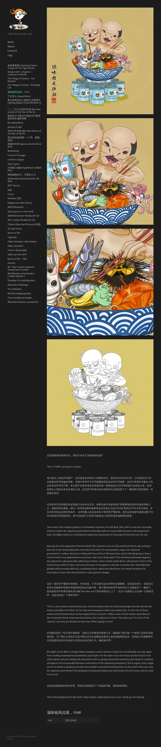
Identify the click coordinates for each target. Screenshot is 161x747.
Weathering (13, 150)
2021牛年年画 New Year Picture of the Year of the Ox (24, 132)
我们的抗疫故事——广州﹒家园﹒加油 (25, 138)
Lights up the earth (17, 254)
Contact (12, 50)
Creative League (16, 159)
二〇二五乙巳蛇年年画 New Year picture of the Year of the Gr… (24, 110)
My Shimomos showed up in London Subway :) (21, 274)
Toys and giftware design (20, 297)
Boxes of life (14, 232)
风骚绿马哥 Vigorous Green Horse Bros (24, 145)
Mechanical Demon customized (23, 302)
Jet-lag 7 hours (15, 228)
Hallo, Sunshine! (15, 246)
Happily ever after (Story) (20, 202)
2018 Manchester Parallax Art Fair (23, 215)
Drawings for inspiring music (21, 280)
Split (10, 190)
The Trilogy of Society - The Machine (21, 79)
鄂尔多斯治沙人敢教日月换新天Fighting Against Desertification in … (24, 103)
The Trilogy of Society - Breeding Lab (24, 86)
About (11, 46)
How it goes (13, 164)
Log (10, 55)
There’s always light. (18, 250)
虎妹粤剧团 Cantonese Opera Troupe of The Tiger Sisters (22, 66)
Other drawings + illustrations (22, 241)
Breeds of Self (15, 127)
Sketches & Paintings (18, 284)
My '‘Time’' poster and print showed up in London (21, 268)
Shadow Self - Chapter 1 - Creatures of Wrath (20, 73)
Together (12, 237)
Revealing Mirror (15, 122)
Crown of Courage (16, 155)
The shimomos (15, 289)
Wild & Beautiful (15, 207)
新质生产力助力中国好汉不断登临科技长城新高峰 (24, 117)
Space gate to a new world (20, 211)
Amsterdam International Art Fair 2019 (23, 180)
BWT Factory (14, 185)
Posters (11, 263)
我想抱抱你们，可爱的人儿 (22, 174)
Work (11, 42)
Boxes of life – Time (17, 258)
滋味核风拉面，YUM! (18, 92)
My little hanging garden (19, 293)
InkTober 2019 (14, 198)
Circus (11, 194)
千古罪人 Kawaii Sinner (19, 96)
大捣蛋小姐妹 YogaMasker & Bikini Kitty (25, 169)
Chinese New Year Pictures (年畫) (24, 224)
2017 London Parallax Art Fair (21, 220)
